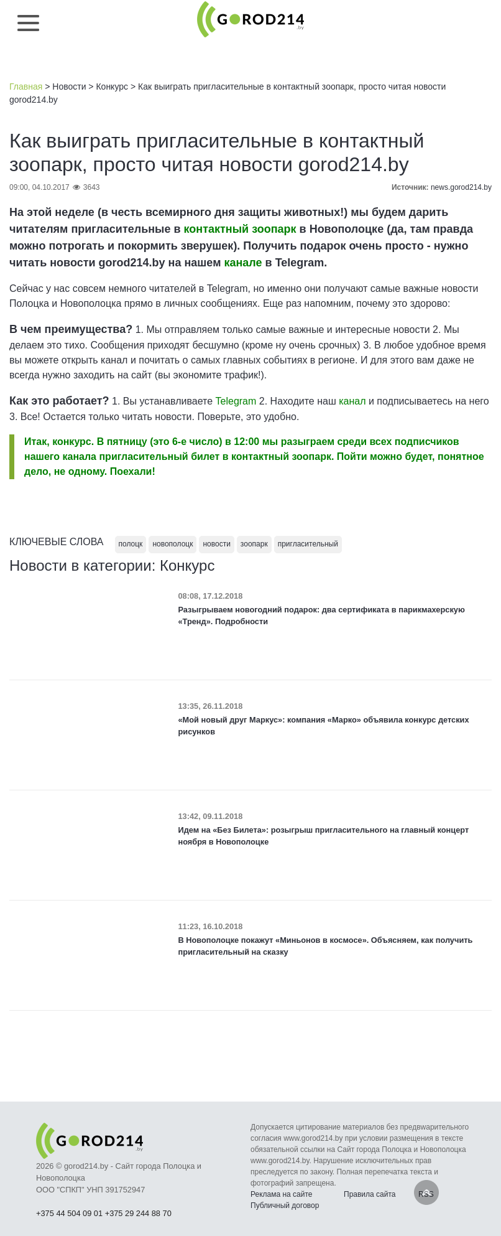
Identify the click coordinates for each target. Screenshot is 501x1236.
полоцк (131, 544)
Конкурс (112, 86)
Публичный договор (285, 1205)
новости (216, 544)
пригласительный (308, 544)
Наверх (426, 1192)
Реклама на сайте (282, 1194)
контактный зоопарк (240, 229)
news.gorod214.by (461, 187)
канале (243, 262)
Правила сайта (369, 1194)
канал (352, 401)
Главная (25, 86)
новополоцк (172, 544)
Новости (69, 86)
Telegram (236, 401)
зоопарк (254, 544)
